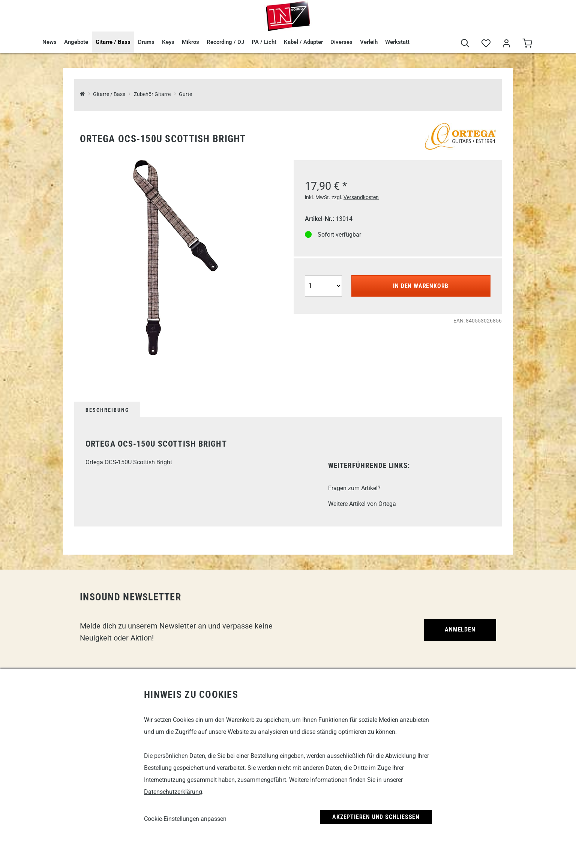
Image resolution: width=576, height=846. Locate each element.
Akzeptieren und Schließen (376, 816)
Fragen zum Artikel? (354, 488)
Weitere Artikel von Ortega (362, 503)
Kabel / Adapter (303, 42)
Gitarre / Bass (113, 42)
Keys (168, 42)
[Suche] (465, 43)
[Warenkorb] (527, 43)
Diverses (341, 42)
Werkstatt (397, 42)
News (49, 42)
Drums (146, 42)
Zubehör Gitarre (152, 94)
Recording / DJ (225, 42)
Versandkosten (361, 197)
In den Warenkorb (420, 286)
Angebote (76, 42)
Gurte (185, 94)
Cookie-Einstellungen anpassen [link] (185, 818)
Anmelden (460, 629)
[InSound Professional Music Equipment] (82, 94)
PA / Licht (264, 42)
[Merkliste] (486, 43)
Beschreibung (107, 410)
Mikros (190, 42)
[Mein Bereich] (506, 43)
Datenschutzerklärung (173, 791)
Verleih (369, 42)
